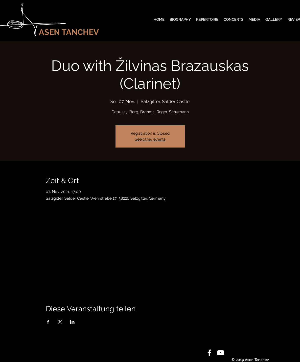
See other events (150, 139)
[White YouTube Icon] (220, 352)
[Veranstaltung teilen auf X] (60, 322)
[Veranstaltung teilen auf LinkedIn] (72, 322)
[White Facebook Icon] (209, 352)
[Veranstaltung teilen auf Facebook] (48, 322)
